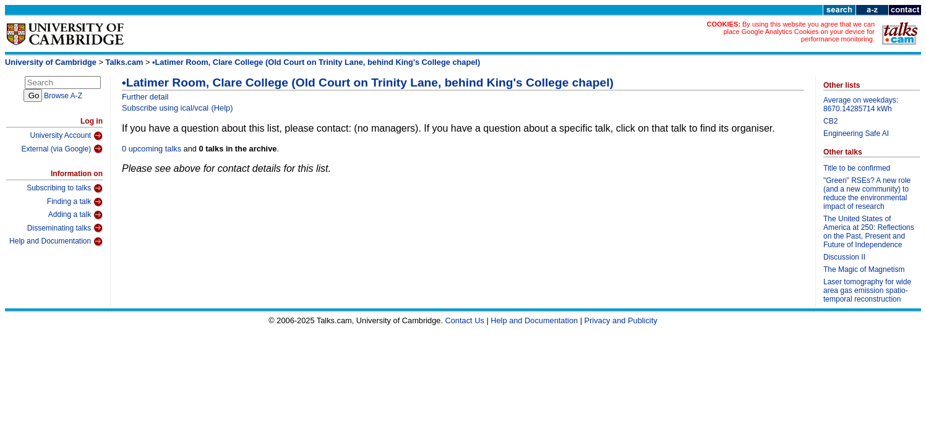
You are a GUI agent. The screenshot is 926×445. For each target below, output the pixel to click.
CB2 (830, 121)
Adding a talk (75, 215)
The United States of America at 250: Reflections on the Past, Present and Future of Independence (868, 231)
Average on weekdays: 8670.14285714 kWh (860, 104)
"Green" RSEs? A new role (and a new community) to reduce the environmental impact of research (867, 193)
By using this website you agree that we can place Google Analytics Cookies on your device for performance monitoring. (799, 31)
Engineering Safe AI (856, 133)
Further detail (145, 96)
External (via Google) (62, 149)
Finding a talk (75, 202)
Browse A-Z (63, 95)
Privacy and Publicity (621, 320)
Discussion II (844, 257)
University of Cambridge (50, 62)
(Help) (222, 107)
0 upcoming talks (151, 148)
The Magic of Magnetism (863, 269)
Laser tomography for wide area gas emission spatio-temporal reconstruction (867, 290)
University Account (66, 136)
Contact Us (464, 320)
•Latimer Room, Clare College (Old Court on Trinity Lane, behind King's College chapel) (316, 62)
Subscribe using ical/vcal (165, 107)
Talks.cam (125, 62)
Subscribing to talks (65, 188)
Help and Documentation (56, 242)
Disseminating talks (65, 228)
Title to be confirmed (856, 168)
